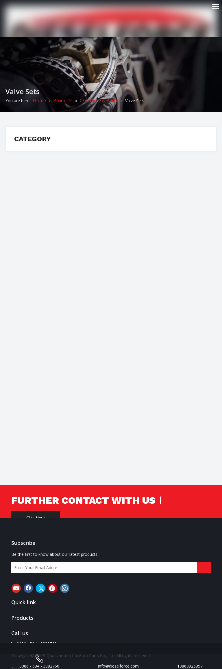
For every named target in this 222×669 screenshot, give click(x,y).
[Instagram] (64, 588)
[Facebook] (28, 588)
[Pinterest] (52, 588)
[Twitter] (40, 588)
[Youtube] (16, 588)
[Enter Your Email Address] (34, 567)
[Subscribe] (204, 567)
